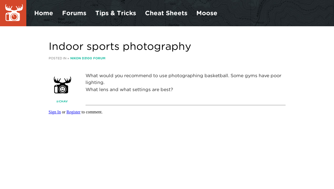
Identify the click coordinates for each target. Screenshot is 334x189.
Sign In (55, 112)
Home (43, 13)
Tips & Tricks (115, 13)
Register (74, 112)
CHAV (63, 101)
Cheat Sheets (166, 13)
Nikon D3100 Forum (87, 58)
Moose (206, 13)
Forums (74, 13)
